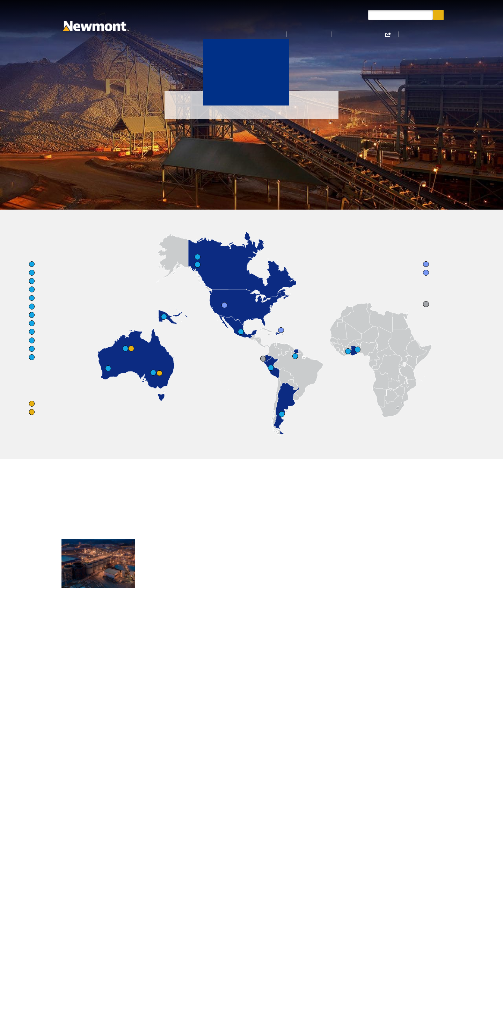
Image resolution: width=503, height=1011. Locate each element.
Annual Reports (336, 795)
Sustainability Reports (345, 783)
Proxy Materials (249, 911)
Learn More (333, 568)
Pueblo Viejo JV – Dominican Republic (167, 784)
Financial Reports (338, 807)
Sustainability (370, 34)
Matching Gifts (247, 934)
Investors (316, 34)
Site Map (127, 946)
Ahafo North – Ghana (88, 612)
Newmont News (283, 14)
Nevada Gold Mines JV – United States (252, 749)
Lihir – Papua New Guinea (255, 612)
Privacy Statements (253, 923)
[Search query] (400, 15)
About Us (197, 34)
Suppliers (128, 923)
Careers (420, 34)
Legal (123, 934)
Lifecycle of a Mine (195, 911)
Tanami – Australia (166, 635)
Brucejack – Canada (86, 746)
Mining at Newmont (342, 771)
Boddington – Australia (171, 612)
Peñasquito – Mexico (168, 769)
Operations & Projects (257, 34)
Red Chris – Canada (85, 758)
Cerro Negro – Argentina (173, 746)
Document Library (339, 14)
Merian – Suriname (165, 758)
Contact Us (130, 911)
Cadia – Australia (163, 623)
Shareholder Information (189, 950)
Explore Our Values (233, 882)
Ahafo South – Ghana (88, 623)
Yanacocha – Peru (164, 798)
